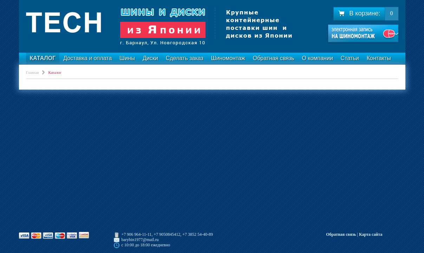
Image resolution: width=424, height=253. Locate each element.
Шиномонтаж (228, 58)
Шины (127, 58)
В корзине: (359, 13)
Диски (150, 58)
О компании (317, 58)
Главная (32, 72)
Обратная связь (273, 58)
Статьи (350, 58)
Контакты (379, 58)
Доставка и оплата (87, 58)
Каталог (43, 58)
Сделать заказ (184, 58)
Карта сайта (371, 234)
